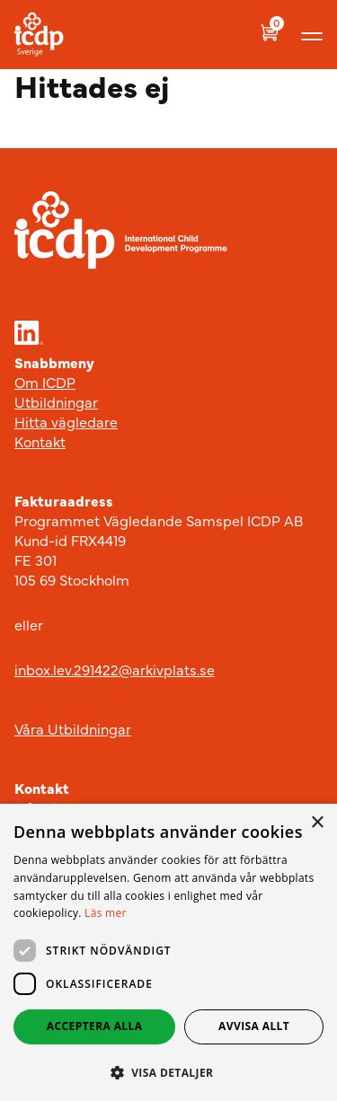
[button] (168, 1072)
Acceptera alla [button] (95, 1026)
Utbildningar (56, 401)
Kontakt (40, 441)
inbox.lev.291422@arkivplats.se (114, 669)
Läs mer (105, 912)
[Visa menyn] (312, 34)
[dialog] (168, 952)
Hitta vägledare (66, 421)
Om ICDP (44, 382)
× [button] (317, 823)
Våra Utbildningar (72, 728)
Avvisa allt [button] (253, 1026)
